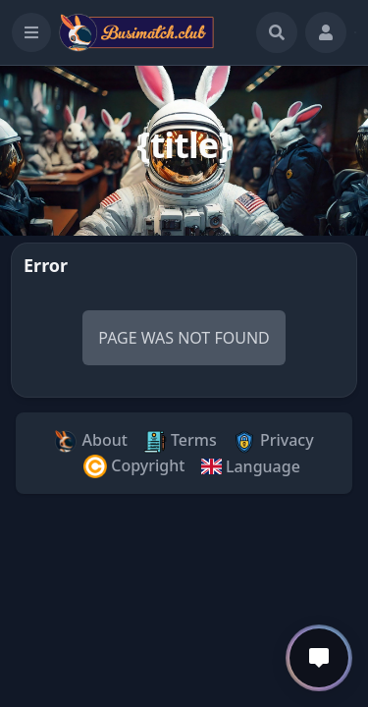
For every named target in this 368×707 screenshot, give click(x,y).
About (91, 441)
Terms (180, 441)
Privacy (273, 441)
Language (249, 466)
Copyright (133, 467)
